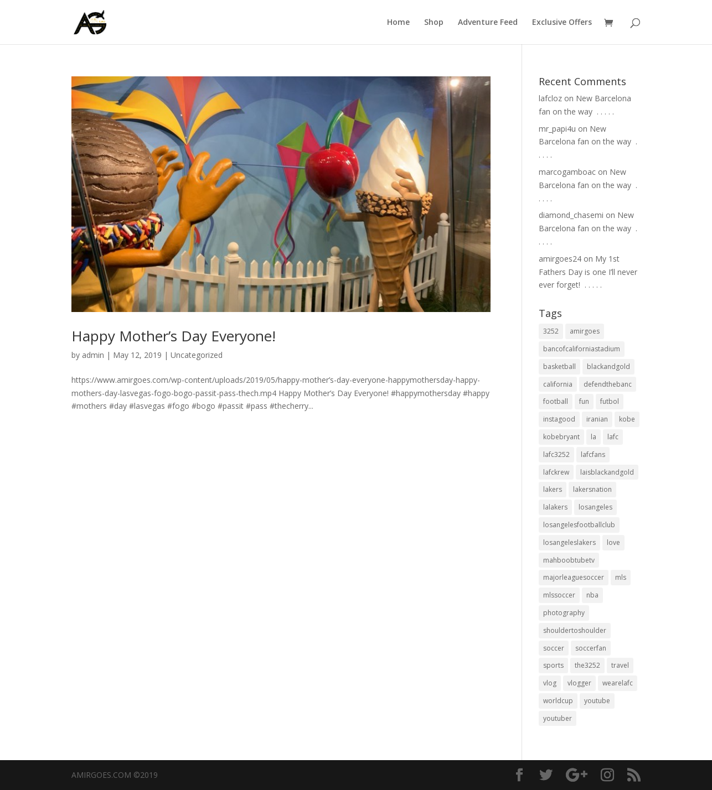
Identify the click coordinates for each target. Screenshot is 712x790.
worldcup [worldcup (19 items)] (558, 700)
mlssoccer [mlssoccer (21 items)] (559, 595)
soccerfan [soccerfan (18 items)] (590, 648)
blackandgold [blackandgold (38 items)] (608, 366)
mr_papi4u (557, 128)
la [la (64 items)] (593, 436)
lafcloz (550, 98)
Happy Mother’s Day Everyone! (173, 336)
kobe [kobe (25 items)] (627, 419)
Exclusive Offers (562, 22)
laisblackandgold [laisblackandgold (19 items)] (607, 472)
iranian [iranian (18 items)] (597, 419)
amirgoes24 (560, 258)
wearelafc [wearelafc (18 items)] (617, 683)
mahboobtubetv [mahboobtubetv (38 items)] (569, 560)
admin (93, 355)
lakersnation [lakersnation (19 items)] (592, 489)
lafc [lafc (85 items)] (612, 436)
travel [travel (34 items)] (620, 665)
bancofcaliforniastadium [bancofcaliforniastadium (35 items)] (581, 349)
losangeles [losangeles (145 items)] (595, 507)
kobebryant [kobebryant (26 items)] (561, 436)
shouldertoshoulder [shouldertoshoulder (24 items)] (574, 630)
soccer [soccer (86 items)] (553, 648)
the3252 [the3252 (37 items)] (587, 665)
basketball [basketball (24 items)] (559, 366)
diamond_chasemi (571, 215)
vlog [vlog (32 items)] (549, 683)
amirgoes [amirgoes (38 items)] (585, 331)
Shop (433, 22)
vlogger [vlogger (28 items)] (579, 683)
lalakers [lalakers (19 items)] (555, 507)
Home (398, 22)
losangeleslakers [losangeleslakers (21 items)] (569, 542)
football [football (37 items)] (555, 401)
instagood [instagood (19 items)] (559, 419)
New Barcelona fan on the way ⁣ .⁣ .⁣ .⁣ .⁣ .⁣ (588, 141)
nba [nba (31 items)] (592, 595)
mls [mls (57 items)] (620, 577)
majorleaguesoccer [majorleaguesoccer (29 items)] (573, 577)
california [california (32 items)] (557, 384)
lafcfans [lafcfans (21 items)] (593, 454)
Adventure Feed (488, 22)
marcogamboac (567, 172)
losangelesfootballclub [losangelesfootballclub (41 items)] (579, 524)
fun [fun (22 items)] (584, 401)
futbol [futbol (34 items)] (609, 401)
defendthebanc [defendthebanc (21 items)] (608, 384)
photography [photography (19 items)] (564, 612)
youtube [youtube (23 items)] (597, 700)
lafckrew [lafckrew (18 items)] (556, 472)
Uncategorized (197, 355)
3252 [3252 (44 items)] (551, 331)
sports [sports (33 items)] (553, 665)
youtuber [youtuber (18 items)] (557, 718)
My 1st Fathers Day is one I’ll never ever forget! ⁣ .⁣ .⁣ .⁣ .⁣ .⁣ (588, 271)
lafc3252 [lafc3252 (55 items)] (556, 454)
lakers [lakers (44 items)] (552, 489)
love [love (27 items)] (613, 542)
